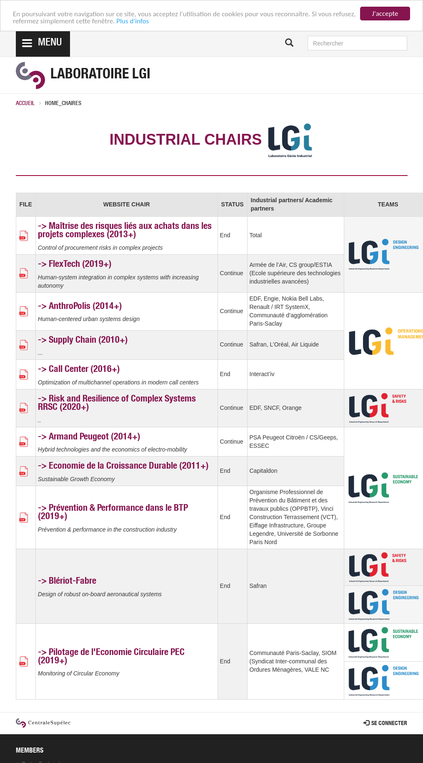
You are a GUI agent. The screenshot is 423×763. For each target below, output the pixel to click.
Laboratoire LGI (100, 75)
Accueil (25, 104)
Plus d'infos (132, 21)
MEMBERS (29, 751)
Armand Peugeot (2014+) (94, 437)
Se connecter (385, 724)
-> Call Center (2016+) (79, 369)
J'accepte (385, 13)
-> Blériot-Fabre (67, 581)
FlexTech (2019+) (80, 264)
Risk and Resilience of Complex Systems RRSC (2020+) (117, 403)
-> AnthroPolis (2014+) (80, 306)
